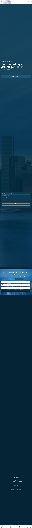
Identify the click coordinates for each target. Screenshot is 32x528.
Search (15, 290)
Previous (16, 203)
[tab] (11, 279)
